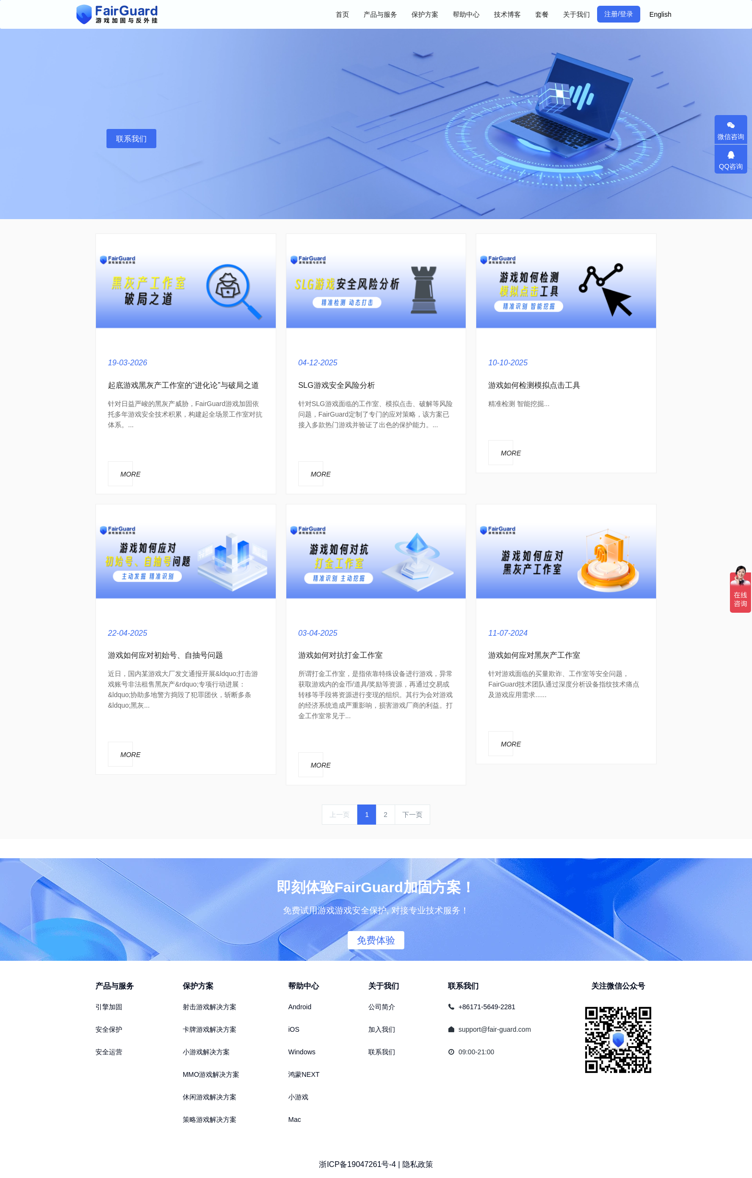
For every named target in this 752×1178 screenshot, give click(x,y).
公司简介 (381, 1007)
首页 (342, 14)
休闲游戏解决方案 (209, 1097)
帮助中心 (303, 986)
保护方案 (198, 986)
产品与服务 (114, 986)
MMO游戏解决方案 (211, 1074)
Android (299, 1007)
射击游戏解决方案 (209, 1007)
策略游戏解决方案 (209, 1119)
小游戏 (298, 1097)
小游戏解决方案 (206, 1052)
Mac (294, 1119)
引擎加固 (108, 1007)
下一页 (412, 814)
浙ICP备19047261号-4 (357, 1164)
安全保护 (108, 1029)
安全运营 (108, 1052)
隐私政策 (417, 1164)
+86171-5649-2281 (487, 1007)
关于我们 (383, 986)
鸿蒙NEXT (303, 1074)
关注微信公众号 (618, 986)
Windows (302, 1052)
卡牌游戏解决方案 (209, 1029)
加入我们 (381, 1029)
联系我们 (131, 139)
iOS (293, 1029)
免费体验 (376, 940)
